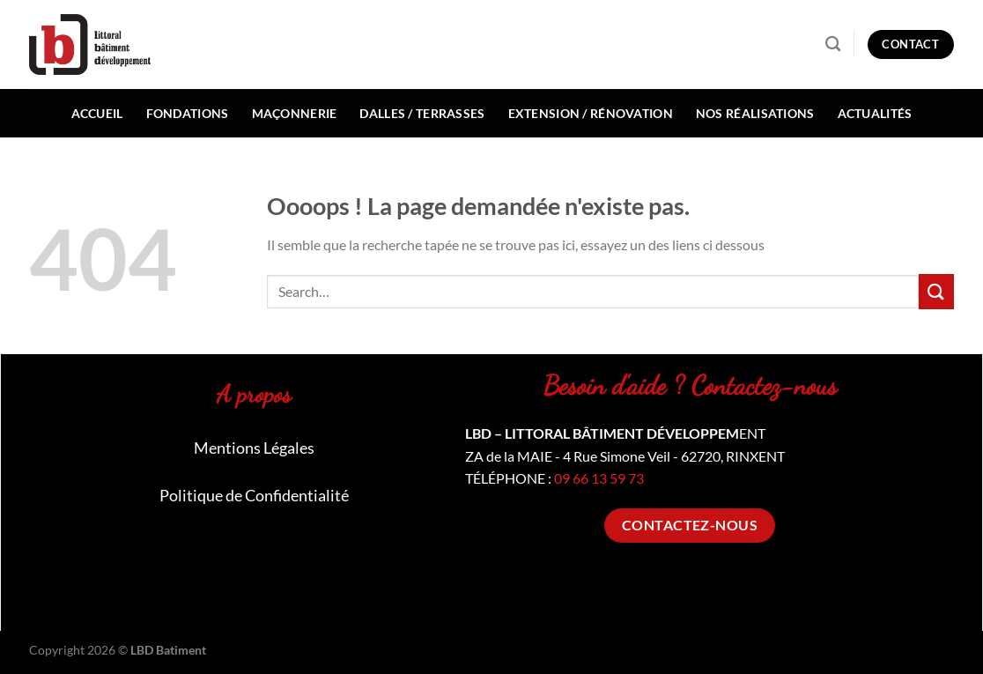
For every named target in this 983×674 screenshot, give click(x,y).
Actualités (875, 113)
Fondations (187, 113)
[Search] (832, 44)
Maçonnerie (294, 113)
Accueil (97, 113)
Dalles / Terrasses (421, 113)
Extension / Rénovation (590, 113)
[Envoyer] (936, 291)
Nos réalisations (755, 113)
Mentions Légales (254, 447)
